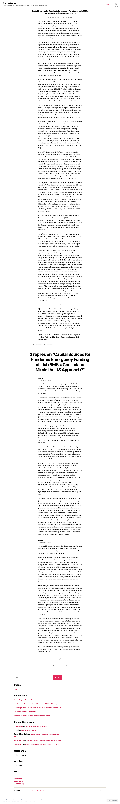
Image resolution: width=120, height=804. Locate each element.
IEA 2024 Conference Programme (27, 717)
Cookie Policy (32, 801)
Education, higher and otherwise (39, 731)
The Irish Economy (11, 3)
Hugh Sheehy (19, 731)
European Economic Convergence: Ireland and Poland (34, 720)
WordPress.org (20, 793)
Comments (20, 791)
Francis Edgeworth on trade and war (28, 700)
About (107, 4)
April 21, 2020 (69, 18)
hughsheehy (19, 752)
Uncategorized (38, 345)
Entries (18, 788)
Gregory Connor (55, 18)
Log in (16, 786)
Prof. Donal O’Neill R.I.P (29, 735)
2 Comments (50, 345)
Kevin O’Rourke (20, 745)
